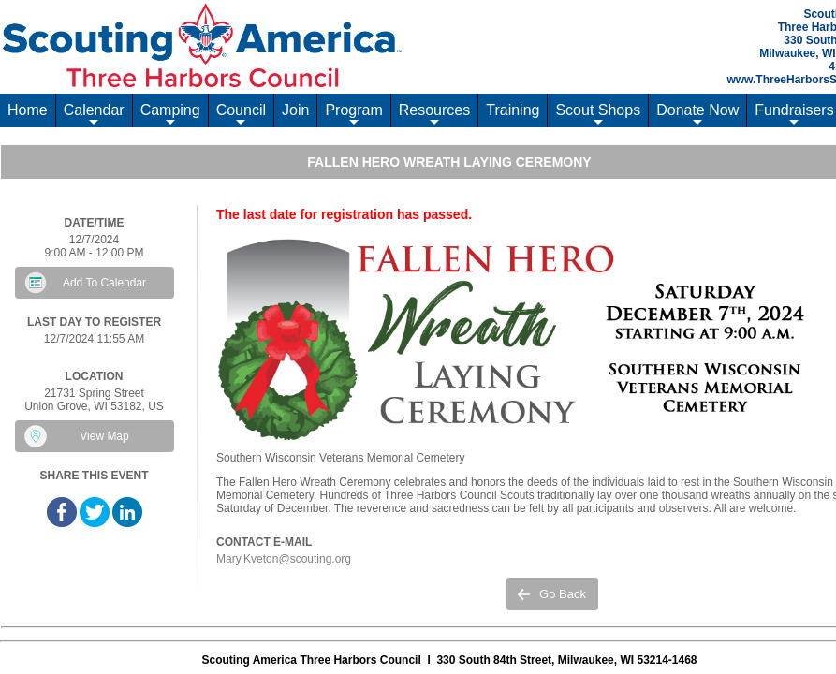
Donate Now (697, 114)
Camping (170, 114)
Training (512, 110)
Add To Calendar (104, 282)
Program (353, 114)
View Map (104, 436)
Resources (434, 114)
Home (27, 110)
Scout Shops (597, 114)
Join (295, 110)
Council (241, 114)
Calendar (94, 114)
